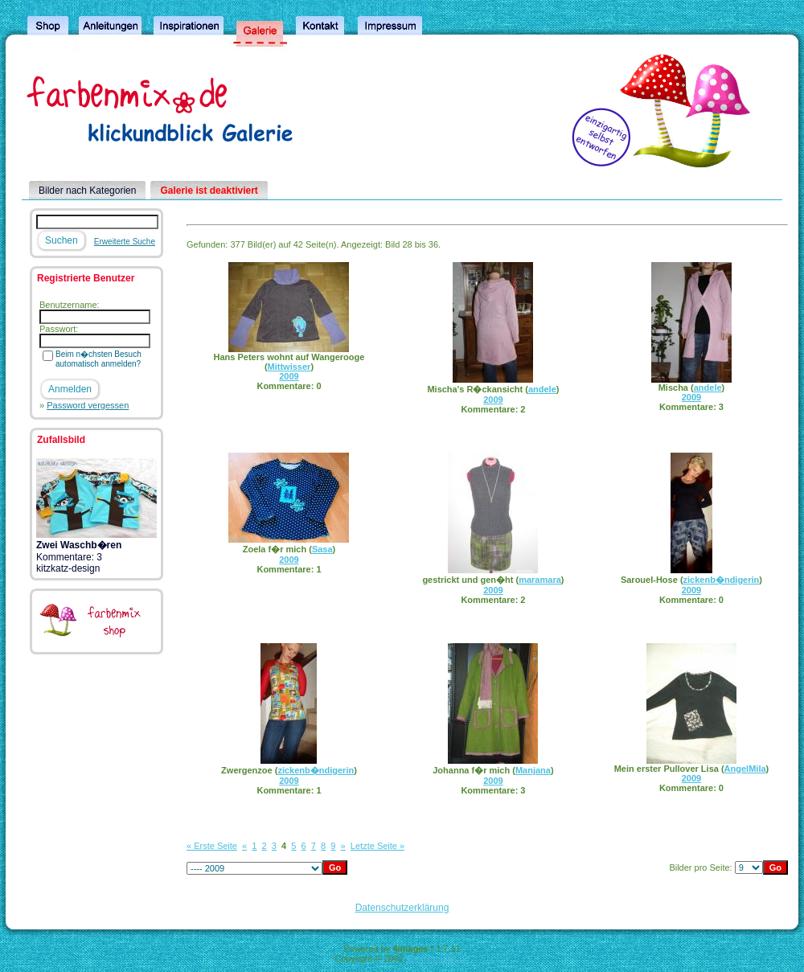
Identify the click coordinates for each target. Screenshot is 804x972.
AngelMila (745, 768)
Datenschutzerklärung (402, 907)
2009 (288, 376)
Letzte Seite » (377, 846)
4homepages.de (438, 958)
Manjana (533, 770)
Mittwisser (289, 366)
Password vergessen (88, 405)
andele (542, 389)
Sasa (322, 549)
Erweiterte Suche (124, 241)
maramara (540, 579)
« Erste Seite (212, 846)
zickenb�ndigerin (721, 579)
